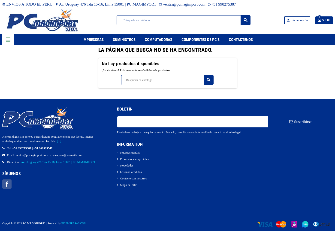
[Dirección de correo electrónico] (192, 122)
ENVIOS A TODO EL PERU (27, 4)
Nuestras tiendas (130, 152)
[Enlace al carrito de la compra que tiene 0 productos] (324, 20)
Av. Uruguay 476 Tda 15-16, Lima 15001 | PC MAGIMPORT (105, 4)
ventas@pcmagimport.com (182, 4)
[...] (59, 141)
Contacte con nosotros (133, 178)
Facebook (7, 184)
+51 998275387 (222, 4)
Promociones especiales (134, 159)
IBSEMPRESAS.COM (73, 223)
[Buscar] (183, 20)
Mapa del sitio (128, 185)
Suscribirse (300, 122)
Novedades (126, 165)
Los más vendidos (131, 172)
